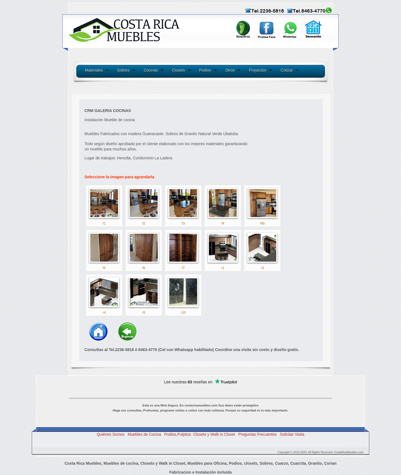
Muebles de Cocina (144, 434)
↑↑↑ (352, 443)
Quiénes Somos (110, 434)
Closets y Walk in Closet (214, 434)
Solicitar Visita (292, 434)
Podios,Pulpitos (177, 434)
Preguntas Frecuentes (259, 434)
